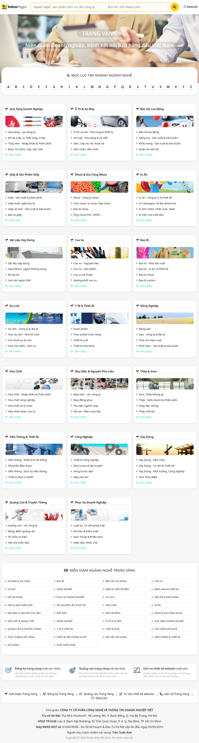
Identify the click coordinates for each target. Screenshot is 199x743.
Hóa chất (15, 371)
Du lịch (14, 306)
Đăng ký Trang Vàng (60, 694)
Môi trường (112, 613)
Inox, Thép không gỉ (151, 394)
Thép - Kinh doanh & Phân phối (158, 400)
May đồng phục (82, 400)
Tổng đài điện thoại (20, 465)
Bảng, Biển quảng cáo (21, 531)
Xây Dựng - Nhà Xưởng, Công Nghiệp (161, 471)
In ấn (143, 174)
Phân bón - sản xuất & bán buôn (158, 345)
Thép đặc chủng (148, 405)
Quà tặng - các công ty (22, 132)
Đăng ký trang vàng (37, 668)
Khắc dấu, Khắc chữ (85, 542)
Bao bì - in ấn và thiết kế (153, 269)
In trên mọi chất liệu (151, 214)
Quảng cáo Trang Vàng (99, 694)
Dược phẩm (80, 328)
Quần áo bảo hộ (149, 149)
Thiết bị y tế (80, 340)
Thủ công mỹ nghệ (166, 628)
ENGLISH (191, 6)
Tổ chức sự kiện (17, 536)
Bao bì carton (147, 280)
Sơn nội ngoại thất (19, 280)
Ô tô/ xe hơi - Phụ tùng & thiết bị (93, 132)
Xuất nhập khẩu (66, 644)
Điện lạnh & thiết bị (167, 589)
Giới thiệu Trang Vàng (23, 694)
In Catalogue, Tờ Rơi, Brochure (157, 203)
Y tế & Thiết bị (84, 306)
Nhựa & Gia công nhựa (91, 174)
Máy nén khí (80, 477)
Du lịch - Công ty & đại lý (23, 328)
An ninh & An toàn (19, 581)
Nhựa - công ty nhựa (86, 197)
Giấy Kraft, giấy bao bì (21, 203)
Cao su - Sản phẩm (84, 269)
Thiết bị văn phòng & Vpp (72, 637)
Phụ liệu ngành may (85, 405)
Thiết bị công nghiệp (86, 460)
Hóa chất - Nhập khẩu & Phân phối (29, 394)
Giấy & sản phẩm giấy (24, 174)
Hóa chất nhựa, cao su (22, 411)
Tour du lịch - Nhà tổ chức (24, 334)
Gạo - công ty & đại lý (152, 334)
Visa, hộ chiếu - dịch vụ (22, 345)
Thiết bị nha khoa (84, 345)
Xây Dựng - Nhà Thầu (152, 460)
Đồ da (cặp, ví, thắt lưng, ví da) (26, 137)
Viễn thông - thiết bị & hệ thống (27, 460)
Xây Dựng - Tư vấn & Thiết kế (156, 465)
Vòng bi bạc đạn (83, 471)
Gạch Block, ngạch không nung (27, 269)
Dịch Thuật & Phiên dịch (88, 536)
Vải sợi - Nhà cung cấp (87, 411)
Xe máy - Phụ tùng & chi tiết (90, 137)
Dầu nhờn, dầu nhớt (85, 149)
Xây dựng (147, 437)
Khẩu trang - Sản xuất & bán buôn (159, 143)
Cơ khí (11, 589)
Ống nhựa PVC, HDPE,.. (87, 214)
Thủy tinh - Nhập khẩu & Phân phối (29, 143)
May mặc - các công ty (86, 394)
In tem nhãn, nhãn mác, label (157, 209)
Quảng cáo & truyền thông (28, 502)
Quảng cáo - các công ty (22, 525)
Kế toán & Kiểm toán (86, 531)
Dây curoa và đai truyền (87, 465)
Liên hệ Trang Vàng (176, 694)
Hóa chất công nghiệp (21, 400)
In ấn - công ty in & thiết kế (155, 197)
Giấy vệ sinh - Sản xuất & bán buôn (29, 209)
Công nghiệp (83, 437)
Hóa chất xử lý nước (20, 405)
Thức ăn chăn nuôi (150, 340)
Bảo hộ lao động (152, 109)
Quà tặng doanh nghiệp (26, 109)
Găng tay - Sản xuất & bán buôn (158, 137)
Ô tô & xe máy (84, 109)
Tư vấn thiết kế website (139, 694)
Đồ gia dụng (15, 597)
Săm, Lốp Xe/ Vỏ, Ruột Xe (88, 143)
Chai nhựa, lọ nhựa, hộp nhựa (91, 203)
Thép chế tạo (147, 411)
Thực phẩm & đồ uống (21, 637)
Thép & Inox (148, 371)
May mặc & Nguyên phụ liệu (94, 371)
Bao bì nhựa (80, 209)
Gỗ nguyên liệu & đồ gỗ (71, 605)
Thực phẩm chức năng (87, 334)
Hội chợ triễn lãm (18, 542)
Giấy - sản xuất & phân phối (25, 197)
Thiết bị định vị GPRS (20, 477)
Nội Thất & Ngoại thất (21, 621)
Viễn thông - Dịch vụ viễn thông (27, 471)
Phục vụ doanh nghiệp (90, 502)
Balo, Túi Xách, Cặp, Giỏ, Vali (25, 149)
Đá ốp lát (13, 274)
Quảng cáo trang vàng (102, 668)
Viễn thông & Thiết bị (24, 437)
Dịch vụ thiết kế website (165, 668)
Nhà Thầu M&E (148, 477)
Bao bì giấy (15, 214)
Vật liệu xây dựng (22, 240)
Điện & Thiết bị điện (117, 589)
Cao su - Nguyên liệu (86, 263)
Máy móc (62, 613)
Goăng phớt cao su (85, 280)
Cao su (79, 240)
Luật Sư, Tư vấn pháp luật (89, 525)
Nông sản (145, 328)
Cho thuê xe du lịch (20, 340)
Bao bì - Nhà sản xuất (152, 263)
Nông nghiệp (149, 306)
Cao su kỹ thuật (82, 274)
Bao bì (144, 240)
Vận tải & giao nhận (167, 597)
